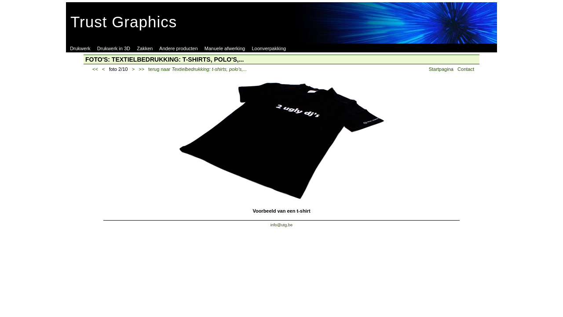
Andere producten (178, 48)
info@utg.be (282, 225)
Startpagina (441, 69)
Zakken (145, 48)
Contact (465, 69)
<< (95, 69)
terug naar (197, 69)
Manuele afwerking (225, 48)
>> (141, 69)
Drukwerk (80, 48)
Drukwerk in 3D (113, 48)
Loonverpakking (269, 48)
